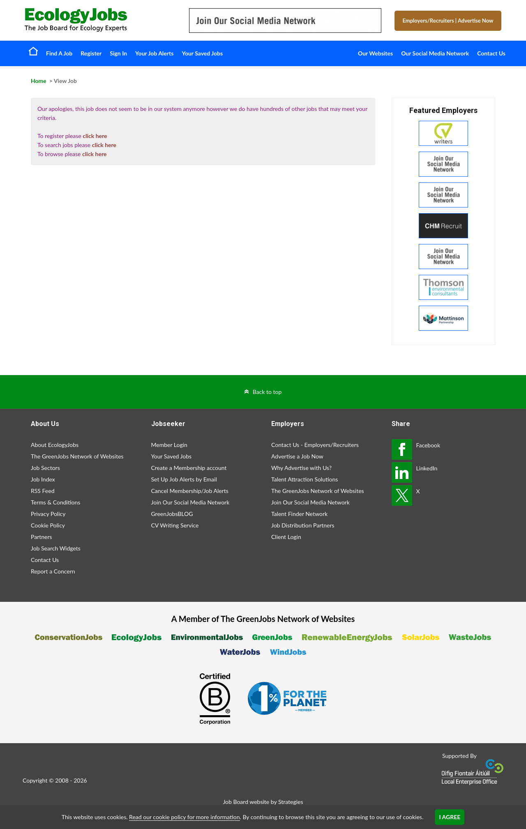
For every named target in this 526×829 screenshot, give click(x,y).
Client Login (286, 536)
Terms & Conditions (55, 502)
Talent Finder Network (299, 513)
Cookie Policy (48, 525)
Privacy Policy (48, 513)
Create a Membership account (189, 467)
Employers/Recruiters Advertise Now (448, 20)
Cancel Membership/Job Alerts (189, 490)
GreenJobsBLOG (172, 513)
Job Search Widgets (56, 548)
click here (95, 135)
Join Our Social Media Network (190, 502)
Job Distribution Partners (303, 525)
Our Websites (375, 53)
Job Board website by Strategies (263, 801)
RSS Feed (42, 490)
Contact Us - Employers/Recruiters (315, 444)
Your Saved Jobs (202, 53)
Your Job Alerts (154, 53)
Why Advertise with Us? (301, 467)
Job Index (43, 479)
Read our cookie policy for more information (184, 816)
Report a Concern (53, 571)
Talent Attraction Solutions (304, 479)
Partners (41, 536)
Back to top (267, 391)
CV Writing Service (175, 525)
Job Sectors (45, 467)
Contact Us (491, 53)
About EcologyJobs (54, 444)
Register (91, 53)
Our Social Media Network (435, 53)
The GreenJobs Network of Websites (77, 456)
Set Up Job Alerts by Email (184, 479)
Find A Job (59, 53)
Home (33, 51)
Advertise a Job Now (297, 456)
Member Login (169, 444)
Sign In (118, 53)
